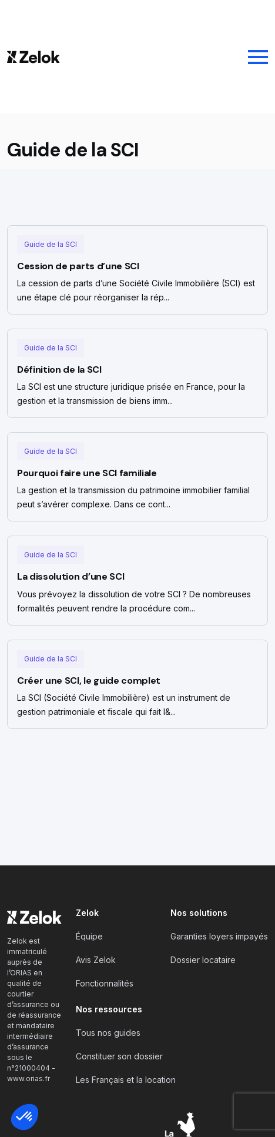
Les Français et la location (126, 1080)
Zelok (87, 913)
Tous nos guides (108, 1033)
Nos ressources (109, 1009)
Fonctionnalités (104, 983)
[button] (25, 1117)
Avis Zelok (96, 960)
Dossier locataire (203, 960)
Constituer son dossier (119, 1056)
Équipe (89, 936)
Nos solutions (198, 913)
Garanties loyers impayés (219, 936)
